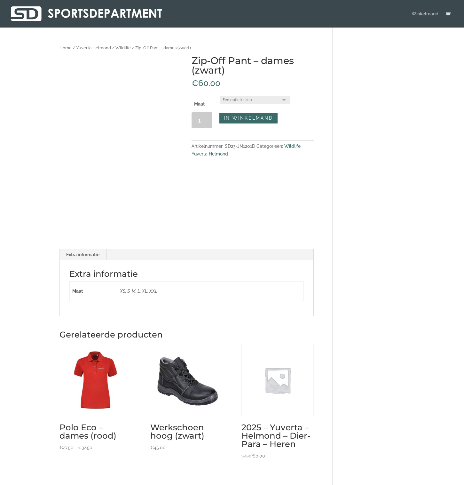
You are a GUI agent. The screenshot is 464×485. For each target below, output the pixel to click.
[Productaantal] (202, 120)
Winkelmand (425, 14)
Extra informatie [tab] (82, 254)
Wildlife (123, 47)
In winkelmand (248, 118)
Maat (199, 104)
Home (65, 47)
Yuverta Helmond (93, 47)
